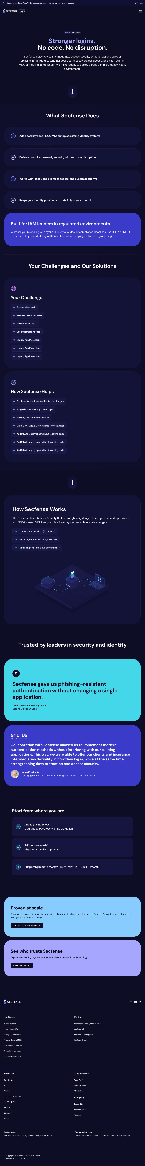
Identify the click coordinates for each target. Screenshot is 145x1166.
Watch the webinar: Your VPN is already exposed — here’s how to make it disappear (41, 3)
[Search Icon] (138, 3)
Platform (78, 1017)
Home (68, 32)
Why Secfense (81, 1073)
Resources (9, 1073)
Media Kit (9, 1107)
